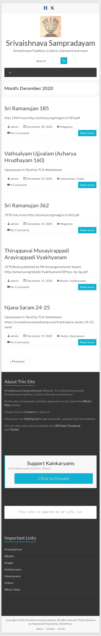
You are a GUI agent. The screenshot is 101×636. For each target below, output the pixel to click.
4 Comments (18, 185)
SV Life (61, 628)
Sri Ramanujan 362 (26, 205)
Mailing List (31, 419)
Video (80, 178)
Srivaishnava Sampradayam (50, 42)
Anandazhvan (13, 549)
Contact (29, 412)
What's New (12, 589)
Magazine (66, 126)
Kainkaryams (12, 569)
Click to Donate (53, 478)
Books (64, 280)
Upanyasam (67, 178)
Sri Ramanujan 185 (26, 108)
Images (8, 562)
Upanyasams (12, 576)
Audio (64, 336)
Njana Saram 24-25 (27, 307)
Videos (8, 583)
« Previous (17, 361)
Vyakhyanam (78, 280)
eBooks (9, 556)
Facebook (74, 425)
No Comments (19, 133)
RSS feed (60, 425)
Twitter (14, 429)
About (39, 628)
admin (14, 126)
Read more (87, 133)
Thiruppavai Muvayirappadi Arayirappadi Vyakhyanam (36, 253)
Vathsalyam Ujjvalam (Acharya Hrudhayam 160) (40, 156)
